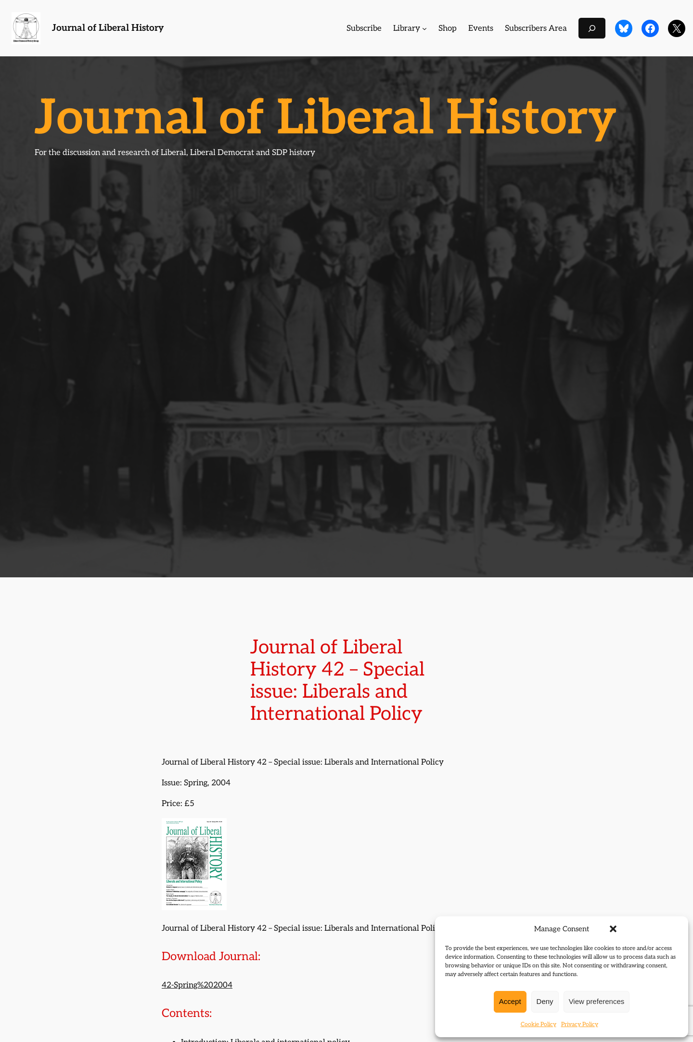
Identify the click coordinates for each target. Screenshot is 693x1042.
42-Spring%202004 (197, 985)
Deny (545, 1001)
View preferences (597, 1001)
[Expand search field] (591, 28)
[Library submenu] (424, 28)
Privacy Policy (579, 1024)
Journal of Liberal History (108, 28)
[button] (613, 929)
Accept (510, 1001)
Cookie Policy (538, 1024)
